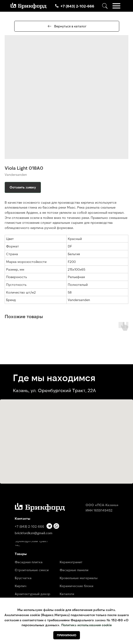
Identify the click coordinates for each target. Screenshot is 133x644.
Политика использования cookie (86, 625)
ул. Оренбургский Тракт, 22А (63, 390)
